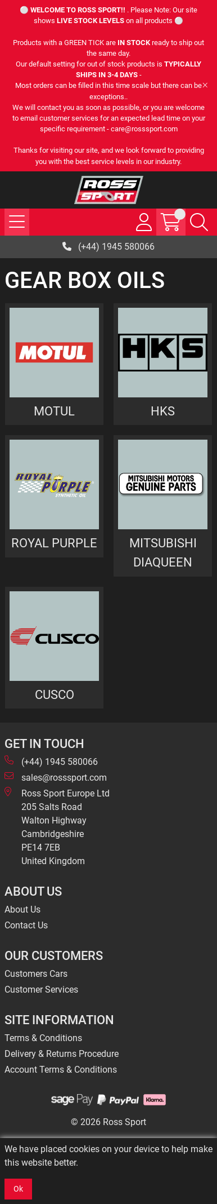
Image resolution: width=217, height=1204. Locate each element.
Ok (18, 1188)
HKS (163, 411)
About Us (22, 909)
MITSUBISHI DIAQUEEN (163, 552)
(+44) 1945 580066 (108, 246)
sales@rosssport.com (55, 777)
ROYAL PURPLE (54, 542)
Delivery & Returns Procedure (61, 1053)
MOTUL (54, 411)
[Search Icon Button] (199, 222)
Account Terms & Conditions (60, 1069)
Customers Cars (35, 973)
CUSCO (54, 694)
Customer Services (41, 989)
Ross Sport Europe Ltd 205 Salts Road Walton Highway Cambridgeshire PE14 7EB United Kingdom (57, 826)
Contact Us (26, 925)
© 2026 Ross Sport (108, 1122)
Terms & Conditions (43, 1038)
